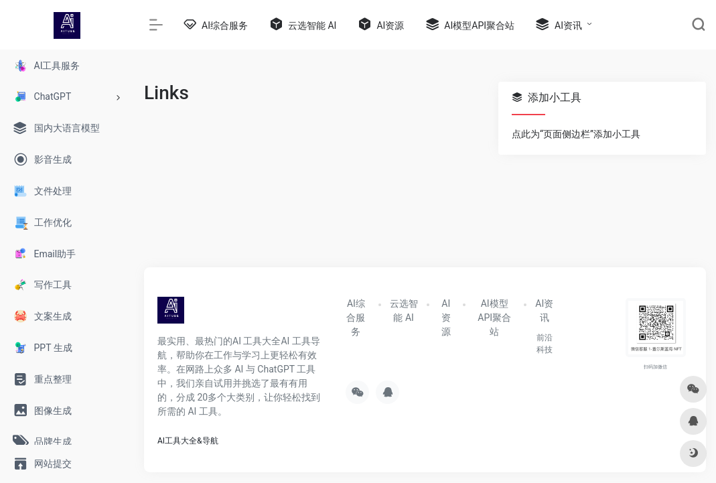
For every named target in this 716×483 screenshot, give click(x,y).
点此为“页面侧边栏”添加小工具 (576, 134)
